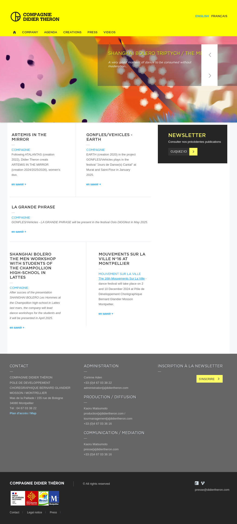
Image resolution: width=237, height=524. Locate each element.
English (202, 16)
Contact (14, 512)
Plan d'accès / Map (23, 413)
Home (14, 32)
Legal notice (34, 512)
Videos (109, 32)
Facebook (197, 483)
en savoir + (19, 184)
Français (219, 16)
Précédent (209, 54)
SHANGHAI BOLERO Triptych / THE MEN (157, 53)
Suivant (209, 75)
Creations (72, 32)
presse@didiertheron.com (212, 489)
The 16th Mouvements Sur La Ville (122, 278)
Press (92, 32)
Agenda (50, 32)
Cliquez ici (179, 151)
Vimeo (203, 483)
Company (30, 32)
